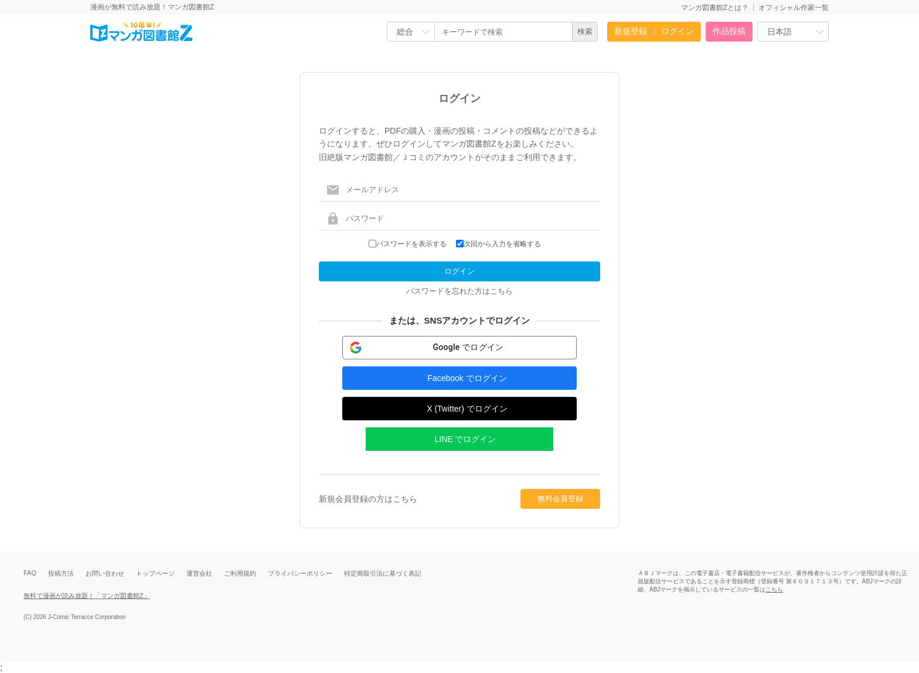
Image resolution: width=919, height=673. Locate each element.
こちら (774, 589)
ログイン (677, 31)
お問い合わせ (105, 573)
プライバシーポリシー (300, 573)
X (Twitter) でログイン (467, 408)
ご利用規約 (240, 573)
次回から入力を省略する (502, 243)
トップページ (155, 573)
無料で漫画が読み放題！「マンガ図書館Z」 (86, 595)
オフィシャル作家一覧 (793, 8)
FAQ (29, 572)
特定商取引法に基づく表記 (382, 573)
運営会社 (199, 573)
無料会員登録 (560, 498)
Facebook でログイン (466, 378)
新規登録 (630, 31)
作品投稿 (729, 31)
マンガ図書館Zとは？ (714, 8)
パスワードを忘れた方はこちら (459, 291)
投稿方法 (61, 573)
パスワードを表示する (411, 243)
